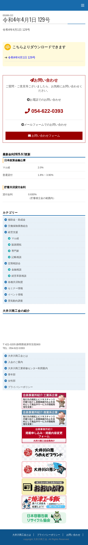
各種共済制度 (15, 282)
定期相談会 (14, 263)
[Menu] (82, 5)
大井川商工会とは (18, 355)
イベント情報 (15, 294)
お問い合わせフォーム (44, 135)
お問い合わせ (73, 534)
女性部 (11, 380)
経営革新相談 (19, 275)
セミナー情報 (15, 288)
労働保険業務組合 (18, 225)
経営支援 (13, 232)
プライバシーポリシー (20, 387)
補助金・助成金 (16, 219)
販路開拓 (16, 244)
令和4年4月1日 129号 (21, 57)
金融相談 (16, 269)
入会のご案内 (15, 362)
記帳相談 (16, 257)
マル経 (15, 238)
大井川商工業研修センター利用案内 (28, 368)
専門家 (15, 250)
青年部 (11, 374)
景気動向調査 (15, 300)
